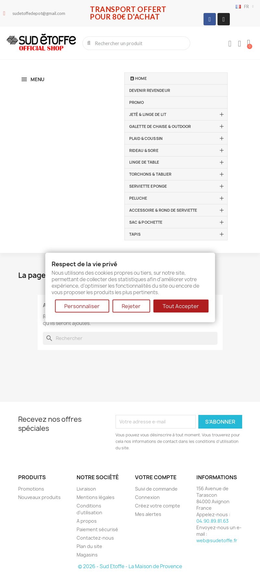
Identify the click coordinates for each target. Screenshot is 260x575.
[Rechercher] (130, 338)
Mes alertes (148, 514)
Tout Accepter (181, 306)
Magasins (87, 555)
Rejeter (131, 306)
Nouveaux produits (39, 497)
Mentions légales (96, 497)
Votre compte (156, 477)
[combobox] (136, 43)
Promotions (31, 489)
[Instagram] (223, 19)
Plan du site (89, 546)
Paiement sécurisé (97, 529)
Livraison (86, 489)
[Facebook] (210, 19)
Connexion (147, 497)
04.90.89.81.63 (212, 521)
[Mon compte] (229, 44)
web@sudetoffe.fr (216, 540)
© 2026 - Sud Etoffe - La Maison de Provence (130, 566)
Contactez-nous (95, 538)
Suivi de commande (156, 489)
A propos (87, 521)
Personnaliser (82, 306)
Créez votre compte (157, 506)
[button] (249, 43)
